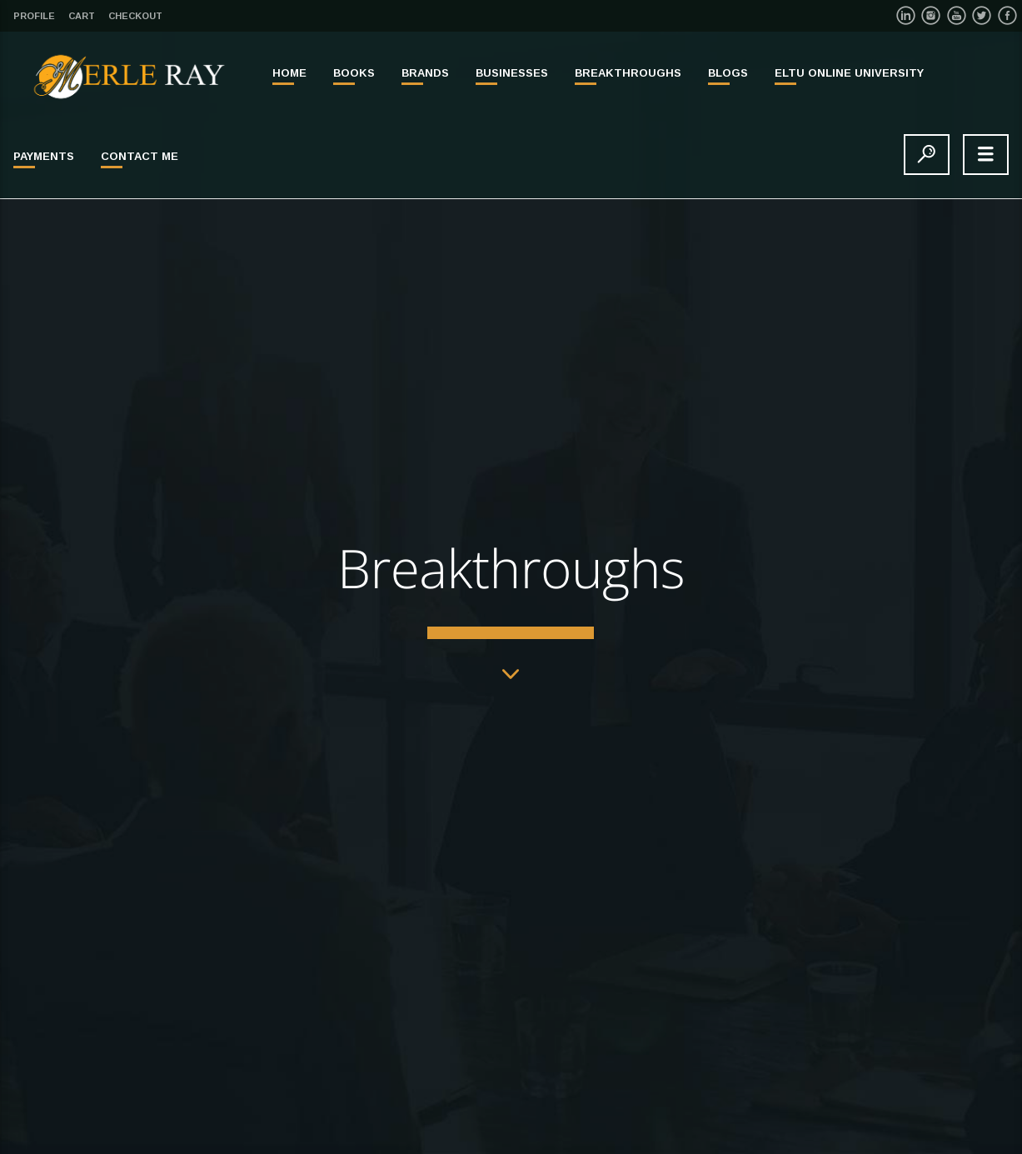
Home (289, 73)
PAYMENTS (43, 156)
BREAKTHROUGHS (628, 73)
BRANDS (425, 73)
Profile (34, 16)
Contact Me (139, 156)
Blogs (728, 73)
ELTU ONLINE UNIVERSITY (849, 73)
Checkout (135, 16)
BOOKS (354, 73)
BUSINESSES (512, 73)
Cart (81, 16)
